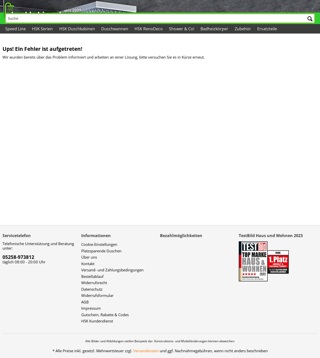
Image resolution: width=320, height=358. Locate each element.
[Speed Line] (15, 29)
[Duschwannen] (115, 29)
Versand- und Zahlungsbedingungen (112, 269)
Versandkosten (146, 350)
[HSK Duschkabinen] (77, 29)
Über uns (89, 257)
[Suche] (160, 18)
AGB (85, 301)
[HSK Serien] (42, 29)
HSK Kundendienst (97, 320)
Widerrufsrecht (94, 282)
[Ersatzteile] (267, 29)
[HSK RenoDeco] (149, 29)
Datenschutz (91, 289)
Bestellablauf (92, 276)
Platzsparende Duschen (101, 250)
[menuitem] (160, 15)
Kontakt (87, 263)
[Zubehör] (243, 29)
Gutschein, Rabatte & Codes (105, 314)
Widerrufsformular (97, 295)
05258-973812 (18, 257)
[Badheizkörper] (215, 29)
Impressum (91, 308)
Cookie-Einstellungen (99, 244)
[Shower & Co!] (182, 29)
